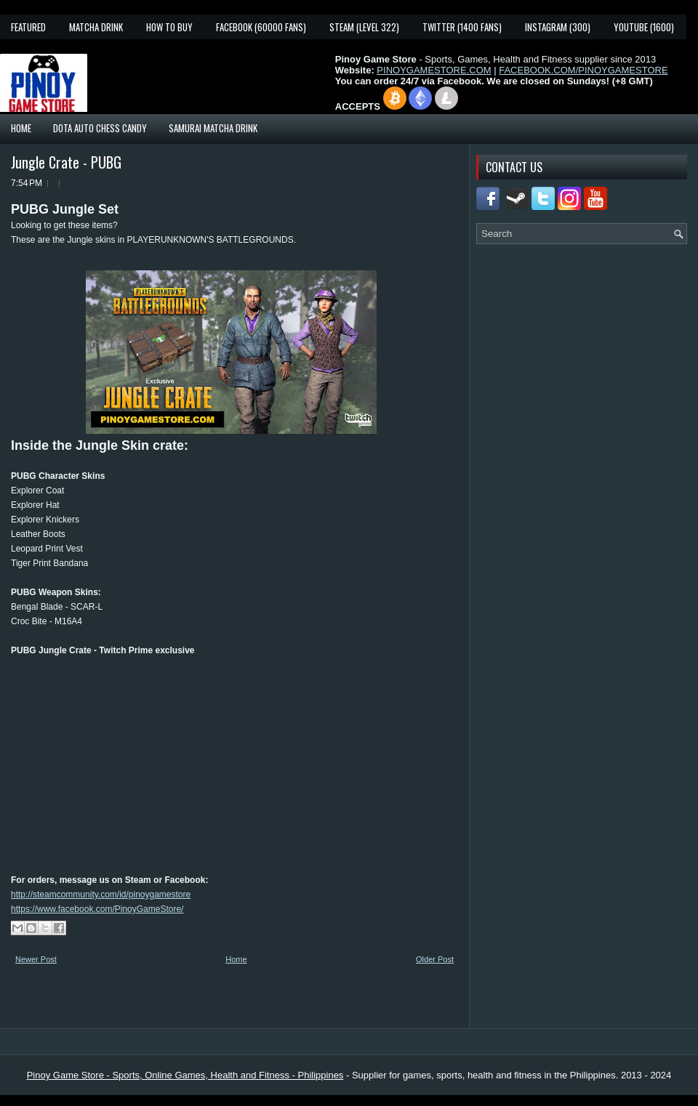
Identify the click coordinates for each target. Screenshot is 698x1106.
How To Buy (169, 27)
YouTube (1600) (644, 27)
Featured (28, 27)
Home (21, 128)
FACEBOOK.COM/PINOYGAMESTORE (583, 70)
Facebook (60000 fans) (261, 27)
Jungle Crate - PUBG (66, 162)
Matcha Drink (96, 27)
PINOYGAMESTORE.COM (434, 70)
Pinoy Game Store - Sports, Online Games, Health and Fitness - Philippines (185, 1075)
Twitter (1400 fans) (462, 27)
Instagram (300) (557, 27)
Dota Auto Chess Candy (100, 128)
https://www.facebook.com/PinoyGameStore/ (97, 909)
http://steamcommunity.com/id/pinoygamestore (100, 894)
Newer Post (36, 959)
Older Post (435, 959)
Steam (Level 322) (364, 27)
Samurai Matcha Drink (213, 128)
